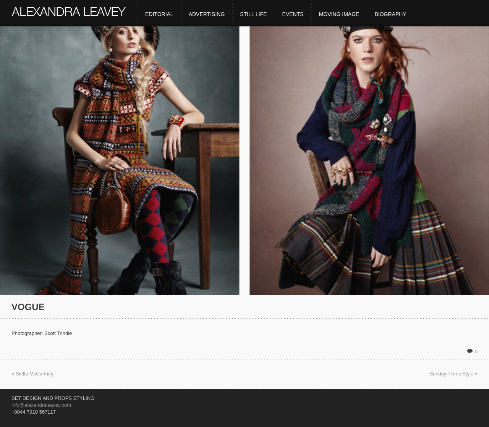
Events (293, 14)
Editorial (159, 14)
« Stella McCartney (32, 374)
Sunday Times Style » (453, 374)
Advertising (207, 14)
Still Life (253, 14)
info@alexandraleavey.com (41, 405)
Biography (390, 14)
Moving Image (339, 14)
